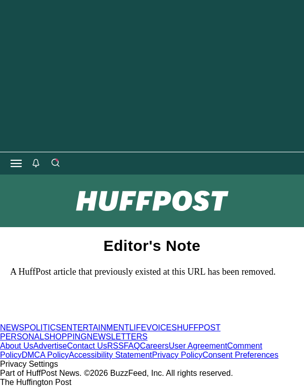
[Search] (55, 163)
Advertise (50, 345)
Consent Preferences (240, 355)
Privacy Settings (29, 364)
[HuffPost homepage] (130, 318)
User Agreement (197, 345)
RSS (115, 345)
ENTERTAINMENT (95, 327)
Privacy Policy (177, 355)
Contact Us (87, 345)
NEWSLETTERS (117, 336)
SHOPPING (65, 336)
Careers (154, 345)
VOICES (161, 327)
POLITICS (42, 327)
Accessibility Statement (110, 355)
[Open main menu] (16, 163)
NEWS (12, 327)
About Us (16, 345)
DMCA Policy (45, 355)
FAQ (132, 345)
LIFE (137, 327)
